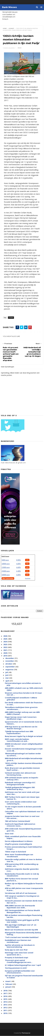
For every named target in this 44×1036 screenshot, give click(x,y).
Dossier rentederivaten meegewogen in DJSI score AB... (23, 750)
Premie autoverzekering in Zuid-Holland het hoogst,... (23, 848)
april (7, 681)
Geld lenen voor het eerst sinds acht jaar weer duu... (22, 793)
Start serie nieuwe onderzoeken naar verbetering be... (20, 803)
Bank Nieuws (9, 7)
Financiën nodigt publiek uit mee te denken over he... (23, 860)
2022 (5, 647)
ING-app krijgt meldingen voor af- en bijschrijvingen (20, 926)
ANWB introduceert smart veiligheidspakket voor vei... (24, 745)
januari (8, 987)
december (9, 658)
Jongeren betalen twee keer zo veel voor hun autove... (22, 817)
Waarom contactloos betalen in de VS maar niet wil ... (23, 694)
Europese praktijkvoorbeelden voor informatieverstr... (20, 972)
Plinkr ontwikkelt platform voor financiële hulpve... (23, 837)
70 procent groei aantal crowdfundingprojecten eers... (18, 961)
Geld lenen (5, 556)
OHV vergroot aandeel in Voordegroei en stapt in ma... (22, 897)
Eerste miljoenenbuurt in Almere (19, 841)
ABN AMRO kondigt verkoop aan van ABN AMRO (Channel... (22, 713)
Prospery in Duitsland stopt (16, 958)
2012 (5, 1008)
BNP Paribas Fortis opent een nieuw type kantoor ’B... (22, 798)
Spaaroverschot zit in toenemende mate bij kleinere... (23, 723)
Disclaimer (27, 578)
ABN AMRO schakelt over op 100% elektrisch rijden (24, 689)
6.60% (18, 567)
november (9, 661)
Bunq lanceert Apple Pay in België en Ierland (23, 736)
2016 (5, 996)
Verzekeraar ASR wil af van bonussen (20, 893)
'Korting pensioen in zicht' (16, 968)
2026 (5, 636)
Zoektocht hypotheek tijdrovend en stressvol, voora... (20, 825)
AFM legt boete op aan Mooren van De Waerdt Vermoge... (21, 728)
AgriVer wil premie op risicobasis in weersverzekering (20, 946)
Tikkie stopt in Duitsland (15, 852)
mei (7, 678)
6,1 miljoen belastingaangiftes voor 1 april (23, 965)
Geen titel (9, 834)
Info (27, 560)
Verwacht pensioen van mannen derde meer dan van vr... (23, 902)
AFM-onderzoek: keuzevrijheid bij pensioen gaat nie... (23, 830)
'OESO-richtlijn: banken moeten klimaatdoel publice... (23, 764)
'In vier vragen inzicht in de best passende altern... (23, 808)
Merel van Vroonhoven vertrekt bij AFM (21, 930)
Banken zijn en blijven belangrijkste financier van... (24, 884)
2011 (5, 1010)
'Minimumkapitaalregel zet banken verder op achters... (23, 754)
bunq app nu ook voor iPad (16, 950)
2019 (5, 656)
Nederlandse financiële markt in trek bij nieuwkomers (22, 875)
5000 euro (5, 560)
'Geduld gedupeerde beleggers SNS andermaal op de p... (20, 788)
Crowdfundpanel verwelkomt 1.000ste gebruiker (21, 699)
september (10, 667)
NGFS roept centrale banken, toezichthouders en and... (17, 740)
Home (5, 28)
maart (8, 981)
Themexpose (26, 1033)
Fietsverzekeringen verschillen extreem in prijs (23, 684)
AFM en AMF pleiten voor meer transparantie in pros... (24, 889)
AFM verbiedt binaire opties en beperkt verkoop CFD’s (21, 779)
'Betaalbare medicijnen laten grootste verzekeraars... (21, 708)
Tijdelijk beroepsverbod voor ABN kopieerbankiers (19, 732)
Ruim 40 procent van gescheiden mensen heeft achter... (22, 769)
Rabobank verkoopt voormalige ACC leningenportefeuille (20, 783)
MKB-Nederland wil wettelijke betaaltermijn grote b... (23, 759)
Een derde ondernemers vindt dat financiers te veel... (23, 704)
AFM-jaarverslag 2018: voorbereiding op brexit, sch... (21, 865)
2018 (5, 991)
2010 (5, 1013)
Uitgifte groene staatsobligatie (18, 844)
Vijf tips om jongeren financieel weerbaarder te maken (24, 977)
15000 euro (6, 567)
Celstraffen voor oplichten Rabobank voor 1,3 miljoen (24, 812)
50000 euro (6, 575)
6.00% (18, 564)
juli (6, 672)
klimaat (11, 28)
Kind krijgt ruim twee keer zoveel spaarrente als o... (19, 954)
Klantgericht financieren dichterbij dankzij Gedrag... (23, 934)
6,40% (18, 571)
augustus (9, 669)
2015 (5, 999)
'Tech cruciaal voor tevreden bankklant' (22, 937)
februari (9, 984)
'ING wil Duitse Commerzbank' (17, 821)
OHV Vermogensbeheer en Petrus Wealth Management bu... (22, 911)
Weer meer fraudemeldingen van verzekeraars (19, 855)
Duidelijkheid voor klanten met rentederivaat (18, 941)
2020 (5, 653)
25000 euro (6, 571)
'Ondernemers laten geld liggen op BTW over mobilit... (22, 921)
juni (7, 675)
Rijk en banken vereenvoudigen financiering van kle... (23, 916)
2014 (5, 1002)
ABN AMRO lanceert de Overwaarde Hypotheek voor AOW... (20, 907)
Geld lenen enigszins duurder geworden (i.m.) (22, 870)
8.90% (18, 560)
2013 (5, 1005)
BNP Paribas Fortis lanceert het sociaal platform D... (21, 880)
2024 (5, 642)
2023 (5, 644)
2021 (5, 650)
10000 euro (6, 564)
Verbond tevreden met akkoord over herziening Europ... (20, 774)
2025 (5, 639)
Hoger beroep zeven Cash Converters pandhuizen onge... (20, 718)
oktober (9, 664)
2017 (5, 993)
